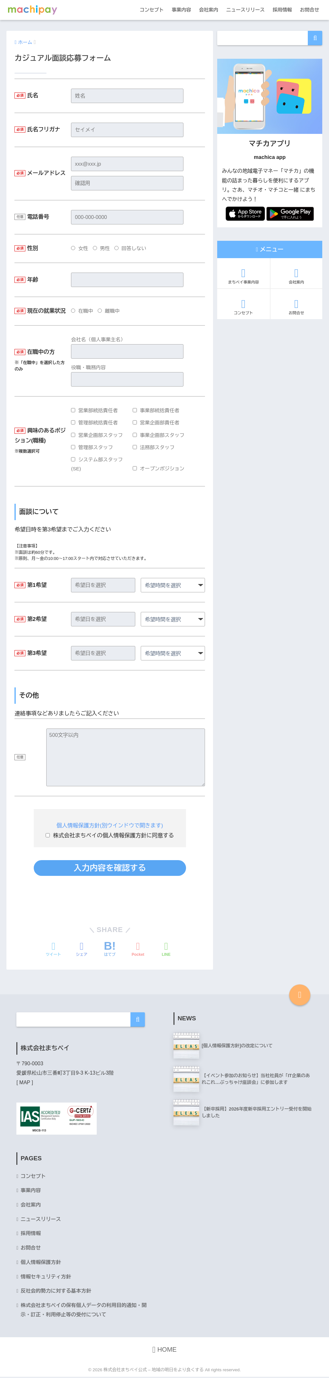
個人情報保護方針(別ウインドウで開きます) (110, 826)
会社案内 (208, 10)
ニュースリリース (245, 10)
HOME (164, 1351)
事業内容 (181, 10)
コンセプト (152, 10)
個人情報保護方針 (41, 1263)
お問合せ (309, 10)
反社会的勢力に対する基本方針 (56, 1292)
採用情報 (282, 10)
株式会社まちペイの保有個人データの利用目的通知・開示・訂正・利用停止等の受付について (84, 1311)
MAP (24, 1082)
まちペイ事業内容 (243, 275)
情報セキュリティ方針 (46, 1277)
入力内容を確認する (110, 867)
